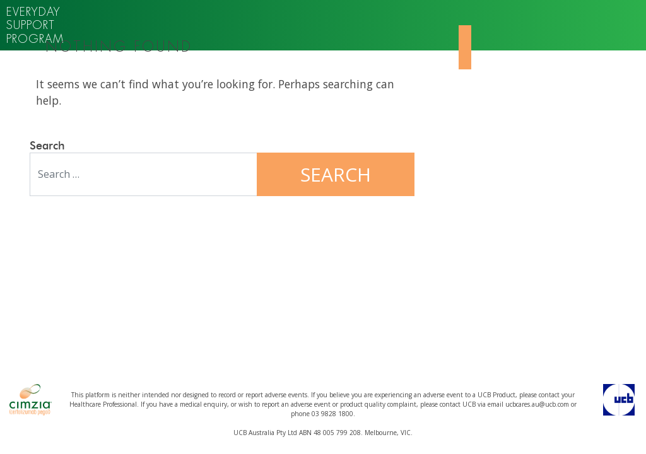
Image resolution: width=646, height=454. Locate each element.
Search (47, 146)
